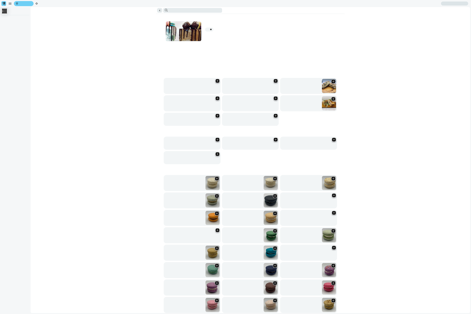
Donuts (336, 12)
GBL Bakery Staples (96, 12)
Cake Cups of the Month (147, 12)
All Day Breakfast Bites (216, 12)
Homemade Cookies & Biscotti (59, 12)
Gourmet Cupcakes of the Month (28, 12)
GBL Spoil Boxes (293, 12)
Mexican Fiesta (258, 12)
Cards (320, 12)
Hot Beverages (344, 12)
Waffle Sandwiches (271, 12)
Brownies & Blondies (112, 12)
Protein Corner (327, 12)
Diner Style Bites (246, 12)
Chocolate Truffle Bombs (166, 12)
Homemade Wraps (232, 12)
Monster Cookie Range (80, 12)
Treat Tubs (283, 12)
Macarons (44, 12)
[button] (235, 5)
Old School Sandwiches (309, 12)
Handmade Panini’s (8, 12)
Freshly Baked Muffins (129, 12)
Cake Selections (182, 12)
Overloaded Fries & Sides (197, 12)
